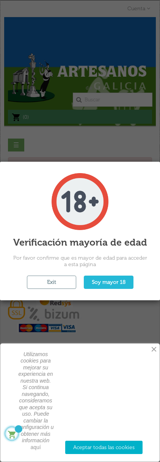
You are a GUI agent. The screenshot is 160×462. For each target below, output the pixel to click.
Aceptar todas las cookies (104, 447)
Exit (51, 282)
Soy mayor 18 (108, 282)
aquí (35, 447)
